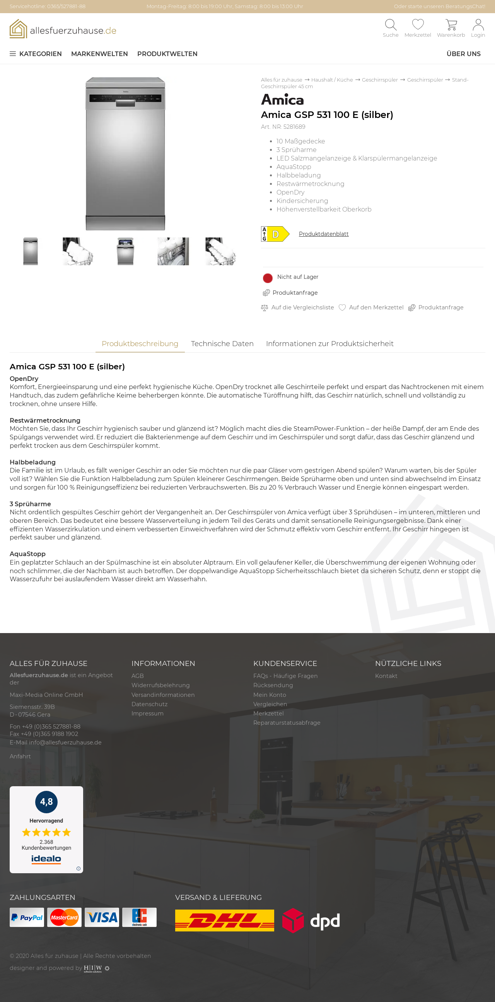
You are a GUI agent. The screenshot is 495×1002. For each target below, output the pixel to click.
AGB (137, 676)
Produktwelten (167, 54)
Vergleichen (270, 704)
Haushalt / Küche (332, 80)
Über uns (464, 54)
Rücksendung (273, 685)
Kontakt (386, 676)
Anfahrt (20, 756)
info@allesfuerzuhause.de (65, 742)
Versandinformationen (163, 694)
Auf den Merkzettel (371, 307)
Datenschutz (149, 704)
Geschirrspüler (380, 80)
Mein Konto (269, 694)
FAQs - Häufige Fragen (285, 676)
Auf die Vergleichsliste (297, 307)
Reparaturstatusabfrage (287, 722)
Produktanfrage (295, 292)
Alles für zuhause (281, 80)
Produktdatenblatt (324, 234)
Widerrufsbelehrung (160, 685)
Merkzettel (268, 713)
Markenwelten (99, 54)
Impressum (147, 713)
